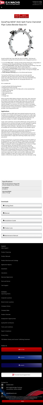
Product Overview (5, 314)
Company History (5, 306)
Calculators (4, 273)
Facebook (21, 357)
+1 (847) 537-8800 (37, 3)
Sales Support (4, 248)
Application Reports (6, 264)
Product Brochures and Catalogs (9, 260)
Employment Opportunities (8, 318)
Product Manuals (5, 256)
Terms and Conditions (7, 327)
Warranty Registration (7, 277)
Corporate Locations (6, 298)
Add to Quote (17, 16)
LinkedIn (21, 365)
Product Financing (6, 252)
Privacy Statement (33, 397)
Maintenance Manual (10, 235)
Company (4, 291)
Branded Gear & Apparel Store (21, 375)
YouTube (21, 349)
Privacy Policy (4, 335)
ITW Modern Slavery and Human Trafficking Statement (15, 339)
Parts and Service (5, 281)
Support (3, 246)
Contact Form (9, 384)
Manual (6, 213)
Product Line (8, 228)
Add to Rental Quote (24, 16)
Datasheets (4, 268)
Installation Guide (9, 220)
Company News (5, 310)
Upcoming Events (5, 293)
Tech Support (4, 285)
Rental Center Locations (7, 302)
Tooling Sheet (8, 205)
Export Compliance (6, 331)
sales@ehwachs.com (37, 4)
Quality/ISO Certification (7, 323)
